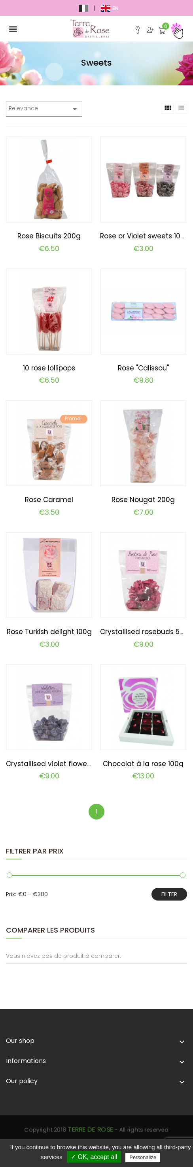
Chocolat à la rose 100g (143, 764)
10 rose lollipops (49, 368)
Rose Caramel (49, 499)
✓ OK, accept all (94, 1157)
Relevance (44, 109)
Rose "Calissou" (143, 368)
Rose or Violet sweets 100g (144, 236)
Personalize (142, 1157)
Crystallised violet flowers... (51, 764)
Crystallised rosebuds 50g (144, 631)
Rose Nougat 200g (143, 499)
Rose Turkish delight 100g (49, 631)
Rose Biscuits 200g (49, 236)
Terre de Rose (94, 1137)
